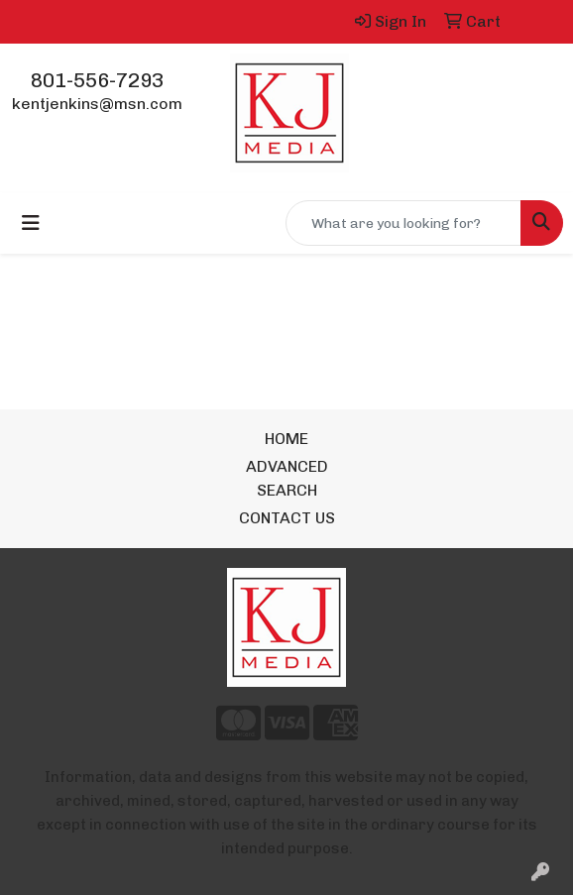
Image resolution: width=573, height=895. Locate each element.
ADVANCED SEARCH (287, 478)
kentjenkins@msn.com (97, 103)
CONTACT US (287, 517)
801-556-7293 (97, 80)
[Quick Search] (403, 223)
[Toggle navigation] (31, 223)
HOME (286, 438)
